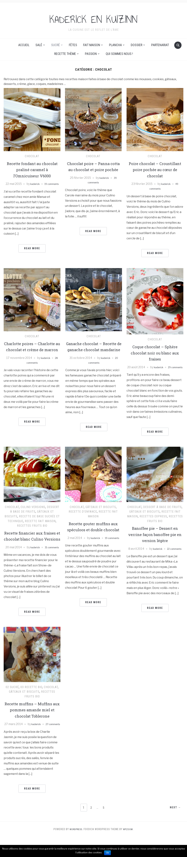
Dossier (136, 45)
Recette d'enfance (83, 516)
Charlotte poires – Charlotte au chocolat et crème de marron (32, 350)
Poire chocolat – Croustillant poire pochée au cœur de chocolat (155, 169)
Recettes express (153, 521)
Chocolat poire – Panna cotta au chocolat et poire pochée (93, 169)
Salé (38, 45)
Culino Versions (33, 511)
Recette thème (65, 54)
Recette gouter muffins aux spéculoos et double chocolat (93, 534)
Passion (91, 54)
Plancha (115, 45)
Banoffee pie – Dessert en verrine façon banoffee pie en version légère (155, 539)
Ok (107, 853)
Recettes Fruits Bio (32, 530)
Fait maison (91, 45)
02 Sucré (12, 702)
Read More (32, 253)
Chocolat (32, 156)
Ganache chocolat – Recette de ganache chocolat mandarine (94, 350)
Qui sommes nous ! (119, 54)
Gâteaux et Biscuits (100, 511)
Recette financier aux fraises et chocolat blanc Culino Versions (32, 544)
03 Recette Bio (31, 702)
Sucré (55, 45)
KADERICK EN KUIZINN (94, 18)
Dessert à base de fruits (162, 511)
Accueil (23, 45)
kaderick (40, 184)
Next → (174, 827)
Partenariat (160, 45)
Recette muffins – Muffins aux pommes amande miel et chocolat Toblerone (32, 725)
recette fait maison (40, 525)
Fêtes (73, 45)
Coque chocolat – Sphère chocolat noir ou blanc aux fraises (154, 353)
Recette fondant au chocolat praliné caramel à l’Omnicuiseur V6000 (32, 169)
